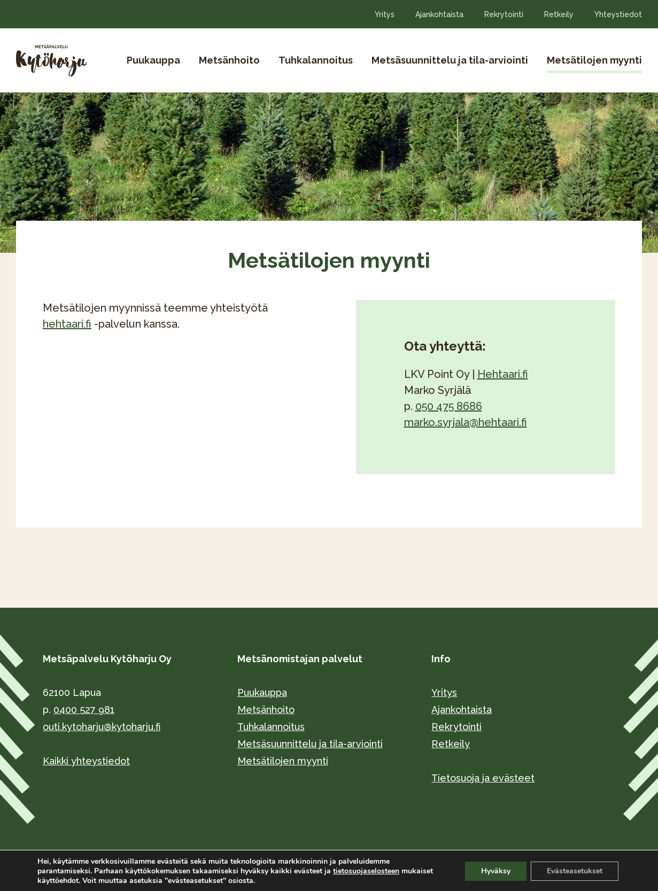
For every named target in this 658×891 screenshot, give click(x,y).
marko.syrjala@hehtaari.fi (465, 422)
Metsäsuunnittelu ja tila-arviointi (449, 60)
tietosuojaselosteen (366, 871)
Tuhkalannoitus (315, 60)
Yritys (384, 14)
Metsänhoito (229, 60)
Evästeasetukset (574, 871)
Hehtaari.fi (502, 374)
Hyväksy (495, 871)
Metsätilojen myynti (594, 60)
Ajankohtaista (439, 14)
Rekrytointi (503, 14)
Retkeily (559, 14)
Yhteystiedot (618, 14)
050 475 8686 (448, 406)
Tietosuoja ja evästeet (483, 778)
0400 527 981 (83, 709)
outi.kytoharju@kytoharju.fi (101, 726)
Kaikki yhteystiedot (86, 760)
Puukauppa (153, 60)
